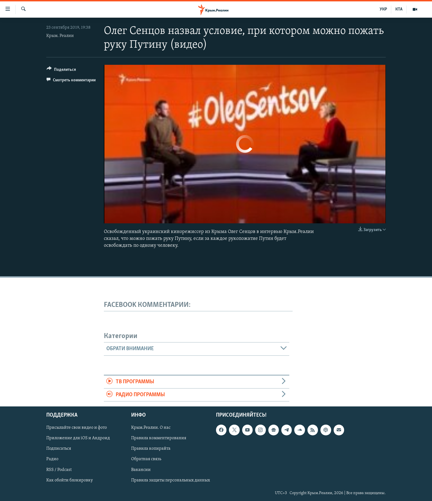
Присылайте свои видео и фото (76, 428)
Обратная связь (146, 459)
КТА (399, 9)
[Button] (61, 70)
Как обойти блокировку (69, 480)
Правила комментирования (158, 438)
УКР (383, 9)
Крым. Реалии (60, 36)
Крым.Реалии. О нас (151, 428)
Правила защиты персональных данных (170, 480)
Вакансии (141, 470)
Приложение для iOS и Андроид (78, 438)
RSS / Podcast (59, 470)
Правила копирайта (151, 449)
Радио (52, 459)
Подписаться (58, 449)
